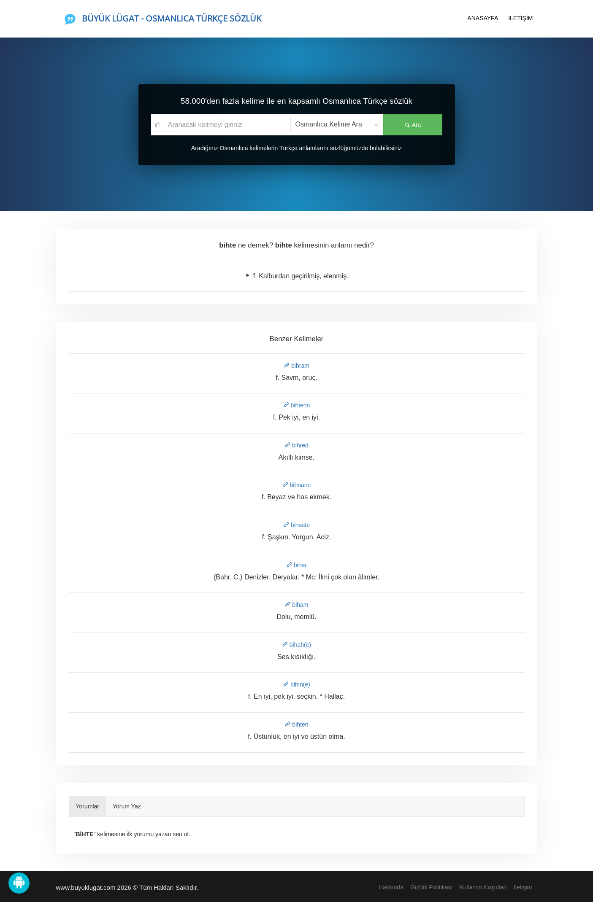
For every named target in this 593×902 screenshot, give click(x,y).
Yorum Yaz (127, 806)
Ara (412, 124)
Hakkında (391, 887)
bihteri (296, 724)
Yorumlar (88, 806)
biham (296, 604)
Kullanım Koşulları (483, 887)
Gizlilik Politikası (431, 887)
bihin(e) (296, 684)
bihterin (296, 405)
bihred (296, 445)
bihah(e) (296, 644)
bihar (296, 565)
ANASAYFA (482, 18)
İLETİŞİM (520, 18)
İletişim (523, 887)
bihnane (296, 485)
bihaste (296, 525)
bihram (296, 365)
